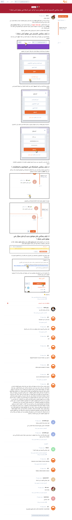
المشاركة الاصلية (62, 20)
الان (59, 43)
